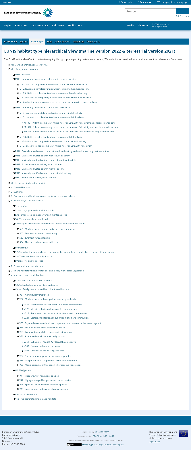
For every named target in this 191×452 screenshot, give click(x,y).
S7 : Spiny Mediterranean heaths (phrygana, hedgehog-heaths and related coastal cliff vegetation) (64, 252)
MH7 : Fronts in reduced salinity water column (38, 164)
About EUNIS (93, 41)
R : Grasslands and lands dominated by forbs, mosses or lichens (43, 196)
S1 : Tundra (21, 206)
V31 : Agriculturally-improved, (34, 294)
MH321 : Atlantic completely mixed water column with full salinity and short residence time (69, 122)
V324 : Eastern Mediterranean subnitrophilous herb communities (57, 317)
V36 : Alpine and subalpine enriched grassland (43, 336)
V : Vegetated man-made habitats (28, 275)
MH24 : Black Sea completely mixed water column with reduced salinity (55, 97)
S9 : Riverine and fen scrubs (29, 260)
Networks (6, 2)
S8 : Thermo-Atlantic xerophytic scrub (34, 256)
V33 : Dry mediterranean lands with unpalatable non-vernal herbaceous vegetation (61, 323)
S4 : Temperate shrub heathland (31, 219)
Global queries (62, 41)
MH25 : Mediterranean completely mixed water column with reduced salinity (58, 102)
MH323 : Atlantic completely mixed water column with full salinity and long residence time (69, 131)
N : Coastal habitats (20, 187)
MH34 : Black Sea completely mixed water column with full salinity (53, 141)
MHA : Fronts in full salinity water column (35, 177)
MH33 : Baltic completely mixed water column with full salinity (51, 137)
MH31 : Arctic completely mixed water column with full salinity (51, 112)
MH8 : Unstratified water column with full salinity (39, 168)
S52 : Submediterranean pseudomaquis (40, 233)
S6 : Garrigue (21, 247)
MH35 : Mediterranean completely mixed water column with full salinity (56, 145)
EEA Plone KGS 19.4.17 (103, 436)
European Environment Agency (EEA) (21, 431)
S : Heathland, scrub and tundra (27, 200)
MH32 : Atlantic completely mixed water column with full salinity (52, 117)
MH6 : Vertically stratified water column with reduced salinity (45, 160)
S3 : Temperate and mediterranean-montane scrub (41, 214)
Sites (49, 41)
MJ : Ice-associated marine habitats (28, 183)
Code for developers (114, 444)
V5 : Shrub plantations (26, 394)
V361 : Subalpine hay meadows (50, 341)
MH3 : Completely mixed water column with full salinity (42, 107)
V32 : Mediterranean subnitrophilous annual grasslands (48, 299)
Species (24, 41)
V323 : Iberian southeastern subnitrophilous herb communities (55, 313)
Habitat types (37, 41)
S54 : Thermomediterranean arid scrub (39, 242)
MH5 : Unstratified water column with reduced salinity (42, 155)
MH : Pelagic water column (24, 69)
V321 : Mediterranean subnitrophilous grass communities (53, 304)
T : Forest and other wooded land (27, 266)
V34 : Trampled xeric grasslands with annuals (42, 327)
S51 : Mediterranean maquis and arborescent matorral (47, 229)
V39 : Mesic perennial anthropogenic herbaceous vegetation (50, 364)
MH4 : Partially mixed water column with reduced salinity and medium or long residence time (62, 151)
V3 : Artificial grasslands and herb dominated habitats (42, 289)
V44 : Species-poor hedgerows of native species (44, 388)
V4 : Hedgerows (23, 370)
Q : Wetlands (17, 191)
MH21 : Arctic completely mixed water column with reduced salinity (53, 84)
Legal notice (154, 441)
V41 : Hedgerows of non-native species (39, 375)
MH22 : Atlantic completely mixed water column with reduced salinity (54, 88)
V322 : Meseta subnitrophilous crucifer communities (50, 309)
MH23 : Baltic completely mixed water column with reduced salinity (53, 93)
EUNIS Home (10, 41)
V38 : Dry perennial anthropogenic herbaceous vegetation (49, 360)
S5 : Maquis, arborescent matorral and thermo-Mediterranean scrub (49, 223)
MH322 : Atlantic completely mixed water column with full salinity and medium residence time (71, 127)
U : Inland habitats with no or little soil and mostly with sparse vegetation (47, 270)
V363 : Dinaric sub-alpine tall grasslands (44, 350)
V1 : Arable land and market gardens (33, 280)
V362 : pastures (42, 346)
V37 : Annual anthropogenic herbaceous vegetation (45, 356)
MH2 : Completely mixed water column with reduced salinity (45, 79)
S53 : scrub (35, 237)
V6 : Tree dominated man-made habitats (35, 398)
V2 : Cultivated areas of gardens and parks (36, 284)
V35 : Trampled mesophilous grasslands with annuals (46, 332)
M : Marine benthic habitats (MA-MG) (29, 64)
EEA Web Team (102, 431)
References (78, 41)
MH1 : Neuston (22, 74)
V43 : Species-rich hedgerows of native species (43, 384)
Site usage (98, 444)
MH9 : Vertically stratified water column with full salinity (43, 173)
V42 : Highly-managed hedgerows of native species (45, 380)
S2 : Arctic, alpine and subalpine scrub (34, 210)
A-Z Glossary (182, 16)
